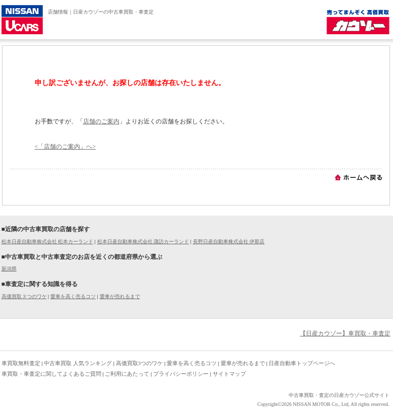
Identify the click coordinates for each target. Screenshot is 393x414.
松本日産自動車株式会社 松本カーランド (48, 241)
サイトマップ (229, 374)
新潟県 (9, 268)
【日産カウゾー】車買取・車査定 (345, 333)
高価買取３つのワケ (24, 296)
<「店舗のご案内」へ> (65, 146)
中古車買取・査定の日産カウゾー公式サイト (339, 395)
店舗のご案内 (101, 121)
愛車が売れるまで (120, 296)
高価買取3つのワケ (139, 363)
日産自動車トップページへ (302, 363)
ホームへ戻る (358, 177)
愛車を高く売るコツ (73, 296)
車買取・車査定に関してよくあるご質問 (51, 374)
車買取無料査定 (21, 363)
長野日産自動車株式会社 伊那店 (229, 241)
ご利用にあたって (127, 374)
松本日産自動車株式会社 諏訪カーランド (143, 241)
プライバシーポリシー (181, 374)
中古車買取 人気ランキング (78, 363)
